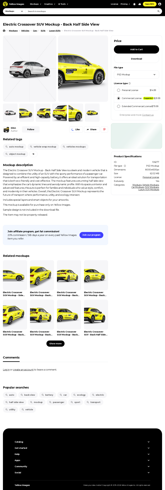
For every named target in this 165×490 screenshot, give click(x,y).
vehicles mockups (74, 146)
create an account (23, 369)
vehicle (27, 409)
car (63, 395)
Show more (55, 343)
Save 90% (149, 4)
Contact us (148, 115)
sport (75, 402)
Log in (6, 369)
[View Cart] (134, 4)
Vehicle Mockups (150, 185)
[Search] (158, 11)
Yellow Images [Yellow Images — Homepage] (22, 485)
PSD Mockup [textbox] (123, 74)
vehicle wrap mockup (43, 146)
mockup (36, 402)
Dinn (13, 128)
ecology (79, 395)
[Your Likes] (139, 4)
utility (10, 409)
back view (27, 395)
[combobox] (93, 11)
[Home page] (4, 31)
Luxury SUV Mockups (148, 189)
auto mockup (14, 146)
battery (47, 395)
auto (9, 395)
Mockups (136, 185)
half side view (14, 402)
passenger (56, 402)
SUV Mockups (152, 187)
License (114, 4)
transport (93, 402)
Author (14, 131)
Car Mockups (137, 187)
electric (98, 395)
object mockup (15, 154)
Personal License (151, 177)
